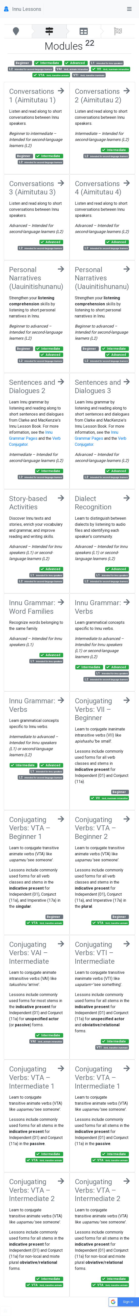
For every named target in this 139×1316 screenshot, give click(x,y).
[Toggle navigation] (129, 9)
